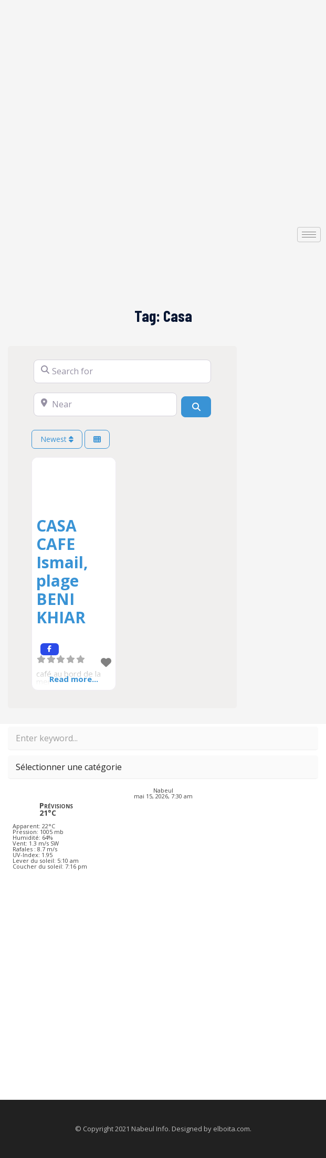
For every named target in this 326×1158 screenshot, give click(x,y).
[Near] (105, 404)
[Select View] (97, 439)
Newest (56, 439)
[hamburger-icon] (309, 234)
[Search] (196, 406)
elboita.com (231, 1128)
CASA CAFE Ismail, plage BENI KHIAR (62, 571)
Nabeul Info (150, 1128)
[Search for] (122, 371)
